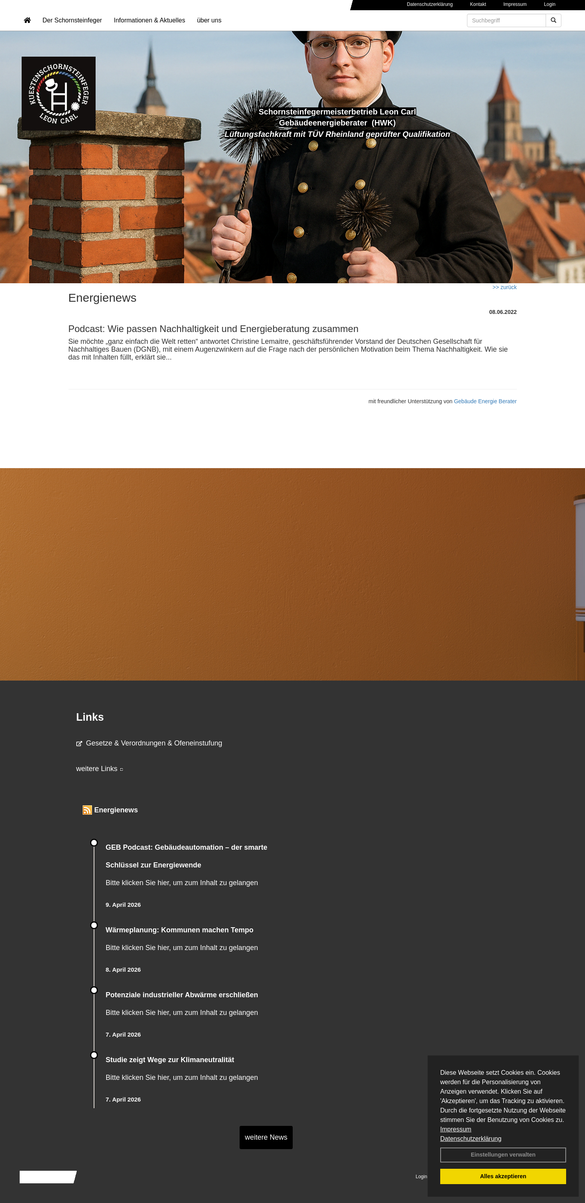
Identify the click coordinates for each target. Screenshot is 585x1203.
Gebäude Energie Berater (485, 401)
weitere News (266, 1137)
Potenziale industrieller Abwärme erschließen (182, 995)
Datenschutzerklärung (471, 1138)
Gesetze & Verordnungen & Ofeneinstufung (149, 743)
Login (549, 4)
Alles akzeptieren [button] (503, 1176)
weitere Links (100, 769)
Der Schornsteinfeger (72, 29)
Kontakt (478, 4)
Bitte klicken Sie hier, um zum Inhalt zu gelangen (182, 883)
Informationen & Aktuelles (149, 29)
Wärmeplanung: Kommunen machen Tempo (180, 930)
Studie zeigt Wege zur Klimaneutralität (170, 1060)
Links (90, 717)
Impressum (455, 1129)
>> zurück (505, 287)
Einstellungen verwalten (503, 1154)
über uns (209, 29)
